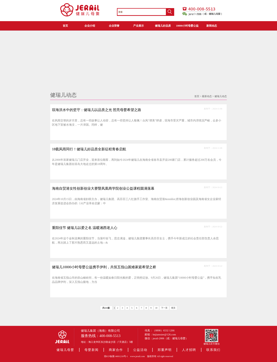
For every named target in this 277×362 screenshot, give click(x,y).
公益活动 (140, 350)
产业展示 (138, 25)
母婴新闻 (91, 350)
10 (156, 308)
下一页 (164, 308)
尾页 (173, 308)
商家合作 (116, 350)
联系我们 (213, 350)
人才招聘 (189, 350)
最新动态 (207, 96)
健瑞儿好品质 (163, 25)
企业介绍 (89, 25)
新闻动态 (211, 25)
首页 (65, 25)
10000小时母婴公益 (187, 25)
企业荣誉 (114, 25)
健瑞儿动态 (220, 96)
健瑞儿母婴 (65, 350)
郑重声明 (165, 350)
